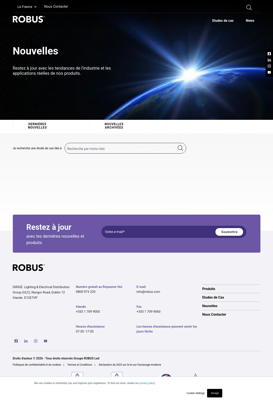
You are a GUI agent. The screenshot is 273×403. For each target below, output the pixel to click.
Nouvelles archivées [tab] (114, 125)
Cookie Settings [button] (196, 393)
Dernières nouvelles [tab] (37, 125)
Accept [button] (215, 393)
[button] (25, 6)
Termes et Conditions (79, 364)
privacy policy (147, 383)
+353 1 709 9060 (148, 312)
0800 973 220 (86, 292)
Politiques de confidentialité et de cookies (37, 364)
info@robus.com (148, 292)
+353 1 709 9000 (88, 312)
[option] (223, 20)
